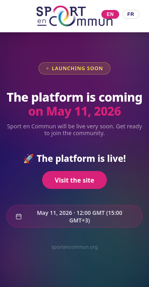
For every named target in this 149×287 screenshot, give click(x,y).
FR (131, 14)
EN (110, 14)
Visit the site (74, 180)
